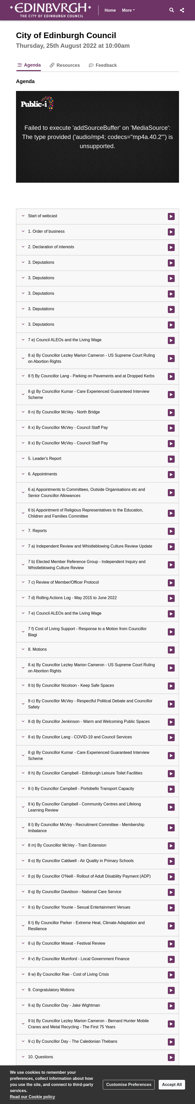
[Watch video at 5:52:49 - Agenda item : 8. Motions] (171, 650)
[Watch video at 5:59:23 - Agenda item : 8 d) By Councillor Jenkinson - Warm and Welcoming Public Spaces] (171, 722)
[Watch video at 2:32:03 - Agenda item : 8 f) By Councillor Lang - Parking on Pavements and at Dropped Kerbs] (171, 376)
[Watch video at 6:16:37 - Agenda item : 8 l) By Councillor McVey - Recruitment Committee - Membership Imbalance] (171, 827)
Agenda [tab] (29, 65)
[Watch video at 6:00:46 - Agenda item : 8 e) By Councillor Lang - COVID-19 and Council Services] (171, 737)
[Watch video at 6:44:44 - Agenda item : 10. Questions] (171, 1057)
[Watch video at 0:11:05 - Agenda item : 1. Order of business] (171, 232)
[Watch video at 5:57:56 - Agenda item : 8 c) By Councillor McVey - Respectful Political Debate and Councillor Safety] (171, 704)
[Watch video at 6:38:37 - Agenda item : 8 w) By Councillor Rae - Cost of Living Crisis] (171, 974)
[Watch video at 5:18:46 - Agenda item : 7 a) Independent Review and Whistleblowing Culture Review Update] (171, 546)
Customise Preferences (128, 1084)
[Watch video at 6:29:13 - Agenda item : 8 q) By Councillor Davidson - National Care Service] (171, 892)
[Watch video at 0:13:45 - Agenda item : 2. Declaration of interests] (171, 247)
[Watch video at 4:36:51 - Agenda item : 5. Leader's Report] (171, 459)
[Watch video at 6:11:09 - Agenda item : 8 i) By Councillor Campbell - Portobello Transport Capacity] (171, 789)
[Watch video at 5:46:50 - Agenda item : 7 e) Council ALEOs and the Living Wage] (171, 613)
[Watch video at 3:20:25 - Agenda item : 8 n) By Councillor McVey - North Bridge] (171, 412)
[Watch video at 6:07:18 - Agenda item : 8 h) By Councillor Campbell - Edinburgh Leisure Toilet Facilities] (171, 773)
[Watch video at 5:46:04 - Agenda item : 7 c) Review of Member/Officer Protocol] (171, 582)
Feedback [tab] (102, 65)
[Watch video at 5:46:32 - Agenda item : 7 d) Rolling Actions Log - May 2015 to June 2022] (171, 598)
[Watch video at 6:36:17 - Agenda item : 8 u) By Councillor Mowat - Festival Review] (171, 943)
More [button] (128, 9)
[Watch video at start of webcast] (171, 216)
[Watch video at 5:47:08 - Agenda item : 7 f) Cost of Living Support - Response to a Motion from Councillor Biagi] (171, 631)
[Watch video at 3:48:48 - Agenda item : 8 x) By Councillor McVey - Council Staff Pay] (171, 428)
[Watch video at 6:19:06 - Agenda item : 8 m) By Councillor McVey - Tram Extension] (171, 845)
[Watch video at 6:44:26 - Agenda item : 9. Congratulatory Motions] (171, 990)
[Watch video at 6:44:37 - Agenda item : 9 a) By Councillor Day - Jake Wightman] (171, 1005)
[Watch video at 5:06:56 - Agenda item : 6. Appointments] (171, 474)
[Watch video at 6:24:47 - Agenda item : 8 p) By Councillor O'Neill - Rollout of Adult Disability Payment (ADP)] (171, 876)
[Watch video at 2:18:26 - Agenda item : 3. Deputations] (171, 309)
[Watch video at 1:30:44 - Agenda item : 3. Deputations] (171, 278)
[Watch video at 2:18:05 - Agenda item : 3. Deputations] (171, 294)
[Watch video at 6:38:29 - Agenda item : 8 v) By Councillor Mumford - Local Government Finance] (171, 959)
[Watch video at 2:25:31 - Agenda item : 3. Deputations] (171, 325)
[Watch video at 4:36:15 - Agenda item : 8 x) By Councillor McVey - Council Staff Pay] (171, 443)
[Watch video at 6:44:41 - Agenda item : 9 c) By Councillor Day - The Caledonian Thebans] (171, 1042)
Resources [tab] (64, 65)
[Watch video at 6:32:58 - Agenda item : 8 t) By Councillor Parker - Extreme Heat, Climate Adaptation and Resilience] (171, 925)
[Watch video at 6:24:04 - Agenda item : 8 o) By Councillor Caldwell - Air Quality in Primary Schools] (171, 861)
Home (110, 10)
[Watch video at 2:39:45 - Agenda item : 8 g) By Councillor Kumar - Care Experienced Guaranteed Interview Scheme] (171, 394)
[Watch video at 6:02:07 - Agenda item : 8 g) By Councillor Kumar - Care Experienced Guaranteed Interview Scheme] (171, 755)
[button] (172, 10)
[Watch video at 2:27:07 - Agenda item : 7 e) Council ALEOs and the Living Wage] (171, 340)
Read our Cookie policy (32, 1097)
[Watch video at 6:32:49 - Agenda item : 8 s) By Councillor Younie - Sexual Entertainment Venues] (171, 907)
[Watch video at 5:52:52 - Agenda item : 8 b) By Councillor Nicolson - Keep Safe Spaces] (171, 686)
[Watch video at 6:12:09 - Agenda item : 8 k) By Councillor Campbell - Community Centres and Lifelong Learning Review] (171, 807)
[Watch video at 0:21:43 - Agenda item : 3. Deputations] (171, 263)
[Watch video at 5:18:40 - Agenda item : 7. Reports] (171, 531)
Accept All (172, 1084)
